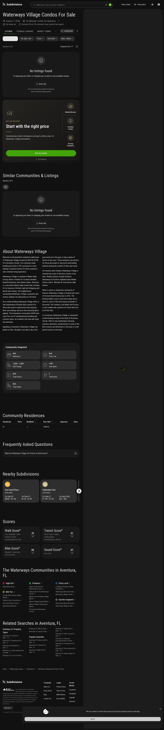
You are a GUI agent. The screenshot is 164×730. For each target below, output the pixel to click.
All (6, 191)
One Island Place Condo (11, 614)
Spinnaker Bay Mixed (10, 617)
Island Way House (9, 597)
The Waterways (31, 21)
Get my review (41, 156)
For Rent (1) (26, 505)
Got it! (142, 724)
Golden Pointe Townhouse (12, 611)
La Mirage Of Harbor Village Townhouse (64, 598)
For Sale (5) (9, 505)
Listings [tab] (8, 31)
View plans (140, 4)
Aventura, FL (31, 680)
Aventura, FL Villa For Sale (38, 639)
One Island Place (12, 498)
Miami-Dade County (16, 680)
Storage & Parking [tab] (25, 31)
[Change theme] (152, 4)
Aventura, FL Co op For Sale (12, 666)
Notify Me (41, 85)
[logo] (12, 5)
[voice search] (106, 5)
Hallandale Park (49, 498)
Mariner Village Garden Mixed (39, 612)
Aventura (9, 21)
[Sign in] (158, 4)
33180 (17, 21)
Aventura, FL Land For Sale (38, 642)
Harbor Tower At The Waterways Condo (36, 598)
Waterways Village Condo (65, 605)
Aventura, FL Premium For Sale (37, 657)
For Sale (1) (47, 505)
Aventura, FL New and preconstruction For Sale (64, 650)
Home (5, 680)
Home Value (125, 4)
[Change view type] (76, 47)
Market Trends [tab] (44, 31)
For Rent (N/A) (64, 505)
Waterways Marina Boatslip (65, 602)
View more (8, 719)
